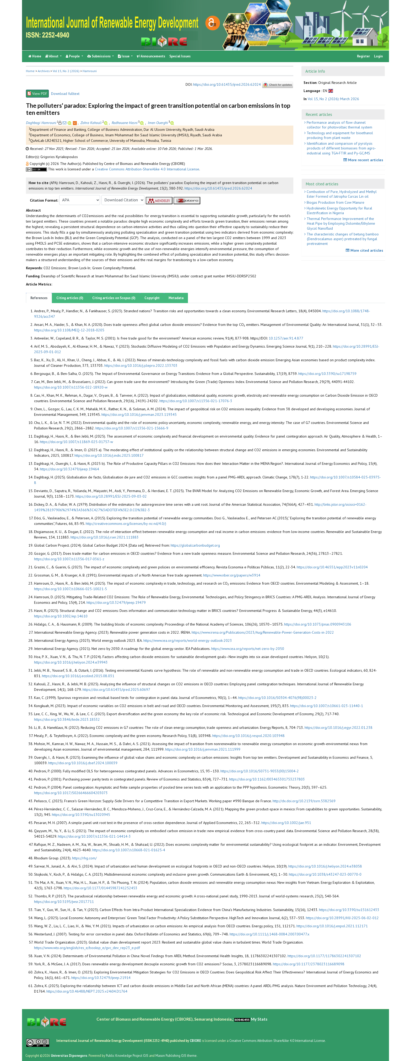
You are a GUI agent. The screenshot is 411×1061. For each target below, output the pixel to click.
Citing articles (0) (69, 298)
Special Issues (180, 56)
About (52, 56)
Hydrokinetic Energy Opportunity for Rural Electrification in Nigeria (339, 210)
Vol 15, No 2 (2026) (66, 71)
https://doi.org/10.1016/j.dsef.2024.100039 (82, 763)
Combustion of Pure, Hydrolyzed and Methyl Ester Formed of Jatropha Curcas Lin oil (341, 194)
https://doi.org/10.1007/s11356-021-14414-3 (94, 836)
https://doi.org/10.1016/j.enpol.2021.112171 (332, 926)
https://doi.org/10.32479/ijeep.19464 (69, 469)
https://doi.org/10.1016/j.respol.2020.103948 (248, 735)
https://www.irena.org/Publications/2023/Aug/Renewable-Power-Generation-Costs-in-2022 (263, 632)
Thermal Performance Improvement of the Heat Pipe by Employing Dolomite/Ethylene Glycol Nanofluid (340, 223)
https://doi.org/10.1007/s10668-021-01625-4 (128, 850)
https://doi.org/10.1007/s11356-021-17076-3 (195, 400)
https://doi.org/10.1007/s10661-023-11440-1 (326, 705)
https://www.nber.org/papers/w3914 (231, 575)
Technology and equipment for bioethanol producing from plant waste (339, 135)
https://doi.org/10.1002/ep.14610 (61, 616)
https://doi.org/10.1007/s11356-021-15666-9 (131, 428)
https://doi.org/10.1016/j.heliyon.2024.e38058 (325, 866)
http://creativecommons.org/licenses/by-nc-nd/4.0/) (126, 523)
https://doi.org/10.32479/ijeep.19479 (116, 602)
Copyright (152, 298)
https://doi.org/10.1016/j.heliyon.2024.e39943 (71, 662)
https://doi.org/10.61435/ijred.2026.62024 (227, 84)
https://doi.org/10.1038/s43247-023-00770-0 (325, 874)
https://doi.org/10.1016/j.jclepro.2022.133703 (140, 365)
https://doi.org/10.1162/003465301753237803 (267, 779)
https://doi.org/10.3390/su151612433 (349, 909)
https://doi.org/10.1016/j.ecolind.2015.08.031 (78, 676)
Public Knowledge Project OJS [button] (127, 1055)
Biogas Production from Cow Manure (335, 202)
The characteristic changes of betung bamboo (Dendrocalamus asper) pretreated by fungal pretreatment (342, 239)
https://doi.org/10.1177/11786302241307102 (324, 956)
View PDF (37, 93)
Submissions (99, 56)
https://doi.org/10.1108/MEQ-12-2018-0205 (69, 330)
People (73, 56)
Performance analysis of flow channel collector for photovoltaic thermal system (339, 125)
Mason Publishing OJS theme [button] (176, 1055)
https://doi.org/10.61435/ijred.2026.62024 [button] (218, 188)
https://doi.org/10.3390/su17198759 (327, 373)
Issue (124, 56)
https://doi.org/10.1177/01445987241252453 (100, 888)
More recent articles (364, 160)
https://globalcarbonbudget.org (195, 545)
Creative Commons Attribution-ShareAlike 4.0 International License (147, 169)
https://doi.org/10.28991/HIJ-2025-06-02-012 (342, 917)
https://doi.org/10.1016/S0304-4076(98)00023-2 (277, 697)
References (38, 298)
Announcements (151, 56)
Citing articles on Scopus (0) (114, 298)
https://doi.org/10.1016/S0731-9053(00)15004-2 (259, 771)
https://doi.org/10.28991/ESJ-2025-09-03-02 (111, 496)
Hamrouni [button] (90, 71)
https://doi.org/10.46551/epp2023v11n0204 (332, 567)
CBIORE (196, 1040)
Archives (44, 71)
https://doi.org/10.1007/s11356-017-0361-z (69, 559)
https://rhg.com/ (84, 858)
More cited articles (365, 250)
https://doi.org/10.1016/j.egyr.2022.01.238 (338, 727)
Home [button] (30, 71)
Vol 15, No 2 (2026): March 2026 (333, 98)
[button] (28, 163)
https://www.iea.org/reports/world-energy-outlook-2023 (187, 640)
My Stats (259, 1019)
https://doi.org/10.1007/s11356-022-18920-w (70, 387)
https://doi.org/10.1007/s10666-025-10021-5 (70, 588)
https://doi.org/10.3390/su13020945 (81, 814)
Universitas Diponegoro (69, 1055)
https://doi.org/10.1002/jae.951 (286, 822)
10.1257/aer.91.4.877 (286, 338)
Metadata (176, 298)
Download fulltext (65, 93)
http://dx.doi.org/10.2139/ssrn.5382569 (304, 801)
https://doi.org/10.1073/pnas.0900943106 (317, 624)
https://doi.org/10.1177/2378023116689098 (308, 964)
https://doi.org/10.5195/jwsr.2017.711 (64, 901)
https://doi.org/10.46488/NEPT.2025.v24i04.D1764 (86, 991)
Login (378, 56)
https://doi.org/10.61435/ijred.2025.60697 (116, 689)
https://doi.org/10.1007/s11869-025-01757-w (76, 441)
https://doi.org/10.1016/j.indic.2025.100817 (109, 455)
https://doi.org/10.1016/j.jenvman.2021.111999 (202, 749)
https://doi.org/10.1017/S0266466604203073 (71, 792)
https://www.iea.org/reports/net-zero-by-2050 (247, 648)
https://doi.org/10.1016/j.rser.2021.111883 (105, 537)
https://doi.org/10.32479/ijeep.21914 (101, 977)
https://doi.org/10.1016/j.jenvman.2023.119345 (139, 414)
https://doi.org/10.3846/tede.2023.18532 (67, 719)
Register (363, 56)
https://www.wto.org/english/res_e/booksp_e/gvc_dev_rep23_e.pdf (87, 947)
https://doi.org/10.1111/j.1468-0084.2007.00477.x (269, 934)
